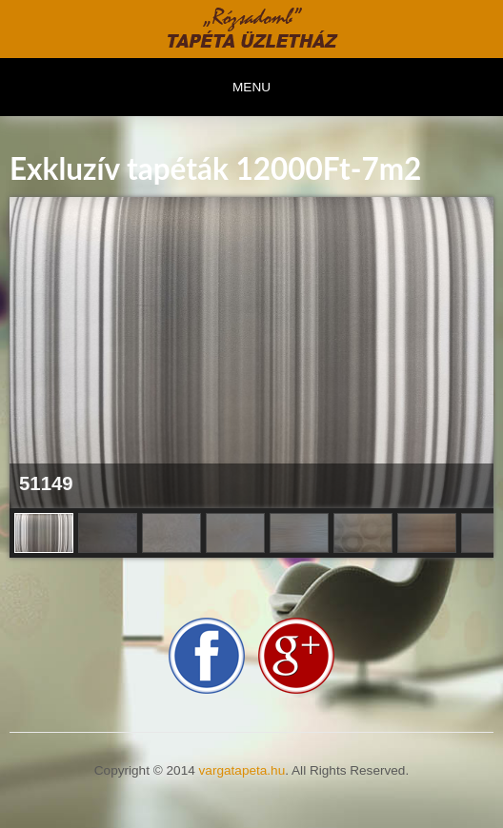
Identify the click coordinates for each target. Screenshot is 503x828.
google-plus (296, 656)
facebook (207, 656)
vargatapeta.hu (242, 770)
